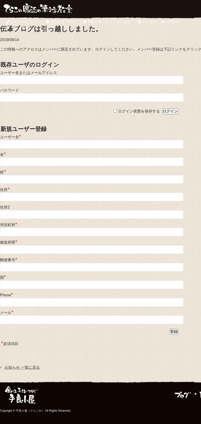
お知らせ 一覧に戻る (22, 367)
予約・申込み (19, 27)
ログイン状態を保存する (139, 111)
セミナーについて (22, 22)
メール (7, 313)
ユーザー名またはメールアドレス (28, 73)
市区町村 (8, 225)
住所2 (5, 207)
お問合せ (170, 22)
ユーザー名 (10, 137)
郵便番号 (8, 260)
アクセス (146, 22)
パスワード (9, 90)
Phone (6, 295)
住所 (5, 190)
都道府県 (8, 242)
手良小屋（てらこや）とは (106, 22)
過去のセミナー (61, 22)
